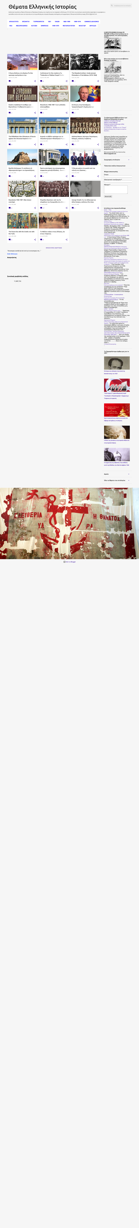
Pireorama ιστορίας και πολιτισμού (113, 272)
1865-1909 (66, 21)
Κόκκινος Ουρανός (108, 258)
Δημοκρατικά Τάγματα (109, 320)
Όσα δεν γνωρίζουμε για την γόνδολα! (113, 285)
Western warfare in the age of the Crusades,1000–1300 (114, 125)
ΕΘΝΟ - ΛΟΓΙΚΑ (108, 309)
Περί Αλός (106, 283)
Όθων (56, 21)
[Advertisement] (47, 41)
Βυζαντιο (25, 21)
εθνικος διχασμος (91, 21)
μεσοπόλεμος (21, 26)
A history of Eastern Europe (112, 121)
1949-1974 (55, 26)
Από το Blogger (69, 562)
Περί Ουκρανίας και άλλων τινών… (112, 310)
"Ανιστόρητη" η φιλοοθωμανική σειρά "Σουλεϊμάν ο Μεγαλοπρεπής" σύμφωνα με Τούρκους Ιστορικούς (116, 396)
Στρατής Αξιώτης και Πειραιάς (111, 274)
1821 (49, 21)
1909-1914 (76, 21)
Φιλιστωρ (81, 26)
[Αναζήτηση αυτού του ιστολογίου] (123, 5)
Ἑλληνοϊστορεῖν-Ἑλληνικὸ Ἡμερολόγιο (114, 331)
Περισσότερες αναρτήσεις (54, 248)
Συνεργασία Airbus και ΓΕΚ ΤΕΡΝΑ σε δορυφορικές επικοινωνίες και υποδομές (114, 223)
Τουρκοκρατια (38, 21)
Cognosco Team (109, 234)
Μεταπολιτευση (68, 26)
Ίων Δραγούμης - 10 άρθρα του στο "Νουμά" (115, 127)
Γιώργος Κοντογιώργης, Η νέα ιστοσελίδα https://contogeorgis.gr (114, 298)
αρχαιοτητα (13, 21)
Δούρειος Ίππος (108, 221)
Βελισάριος (107, 245)
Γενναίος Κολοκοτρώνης (110, 344)
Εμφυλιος (44, 26)
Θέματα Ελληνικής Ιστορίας (42, 7)
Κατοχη (34, 26)
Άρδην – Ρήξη (107, 210)
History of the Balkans (110, 122)
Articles (92, 26)
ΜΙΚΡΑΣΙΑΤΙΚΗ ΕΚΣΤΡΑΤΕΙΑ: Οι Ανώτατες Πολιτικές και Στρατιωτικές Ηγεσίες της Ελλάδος (116, 247)
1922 (10, 26)
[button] (35, 81)
